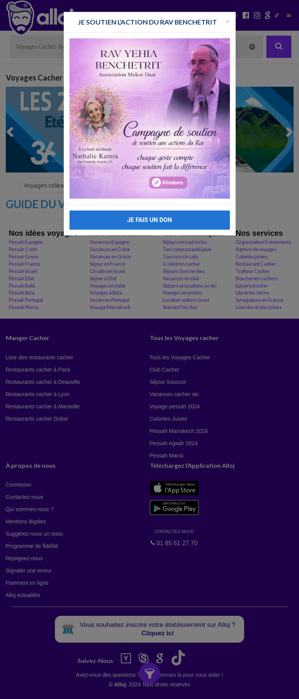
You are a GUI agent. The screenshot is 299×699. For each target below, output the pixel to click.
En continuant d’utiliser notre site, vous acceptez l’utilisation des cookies (82, 687)
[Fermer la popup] (227, 21)
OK (168, 688)
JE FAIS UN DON (149, 220)
